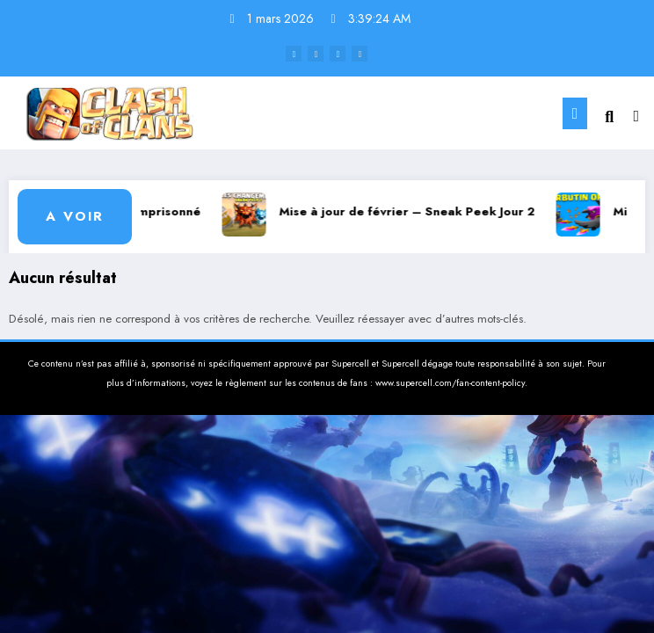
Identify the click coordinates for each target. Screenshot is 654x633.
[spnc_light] (636, 116)
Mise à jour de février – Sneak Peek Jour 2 (413, 211)
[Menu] (575, 113)
